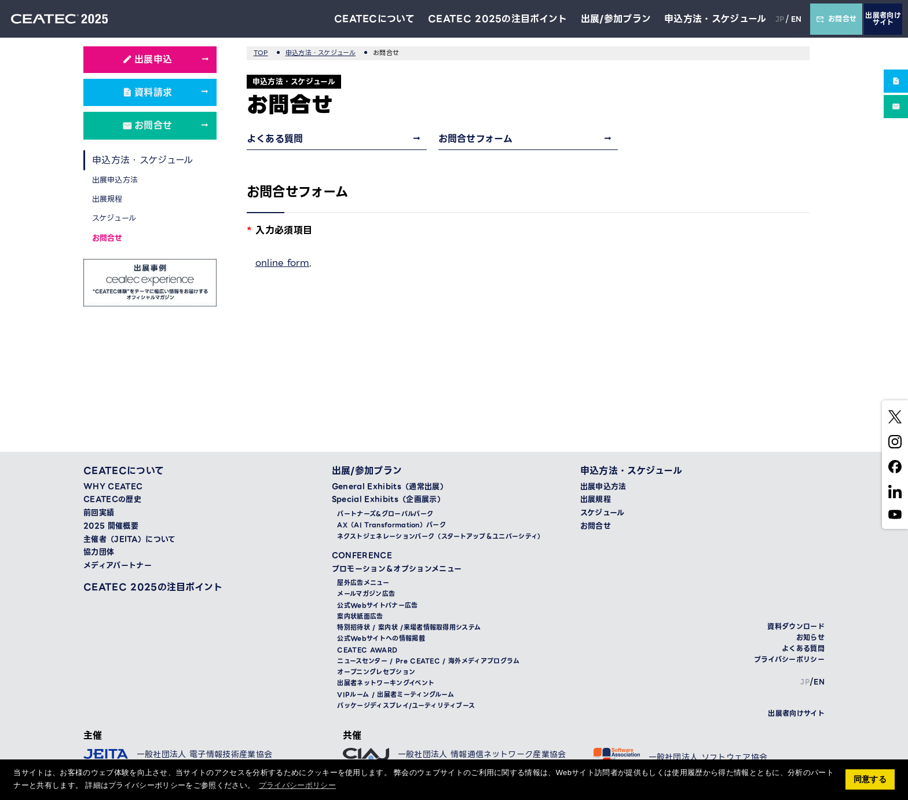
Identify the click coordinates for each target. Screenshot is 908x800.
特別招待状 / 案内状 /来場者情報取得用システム (409, 628)
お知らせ (810, 637)
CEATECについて (374, 19)
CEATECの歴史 (112, 499)
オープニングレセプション (376, 672)
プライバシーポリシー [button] (297, 785)
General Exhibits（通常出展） (390, 486)
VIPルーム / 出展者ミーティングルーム (395, 695)
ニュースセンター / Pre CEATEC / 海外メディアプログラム (428, 661)
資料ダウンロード (796, 626)
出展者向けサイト (883, 19)
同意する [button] (870, 779)
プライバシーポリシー (789, 659)
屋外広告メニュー (363, 583)
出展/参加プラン (615, 19)
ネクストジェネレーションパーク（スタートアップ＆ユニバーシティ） (440, 537)
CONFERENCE (362, 555)
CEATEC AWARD (367, 650)
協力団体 (98, 552)
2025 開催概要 (110, 526)
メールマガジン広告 (366, 594)
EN (795, 18)
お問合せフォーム (475, 138)
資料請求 (153, 92)
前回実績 (98, 512)
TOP (261, 53)
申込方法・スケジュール (715, 19)
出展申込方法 (115, 180)
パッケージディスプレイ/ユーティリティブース (406, 706)
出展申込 (153, 59)
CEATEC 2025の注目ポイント (498, 19)
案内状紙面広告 (360, 617)
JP (780, 18)
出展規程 (107, 199)
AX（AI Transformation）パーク (391, 525)
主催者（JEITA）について (129, 539)
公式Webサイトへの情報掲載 (380, 639)
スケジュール (114, 218)
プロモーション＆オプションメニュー (397, 569)
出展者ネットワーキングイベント (385, 683)
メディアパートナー (117, 565)
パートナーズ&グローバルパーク (385, 514)
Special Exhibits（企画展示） (388, 499)
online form (282, 262)
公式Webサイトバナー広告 (377, 606)
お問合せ (836, 18)
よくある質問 (275, 138)
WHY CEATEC (112, 486)
